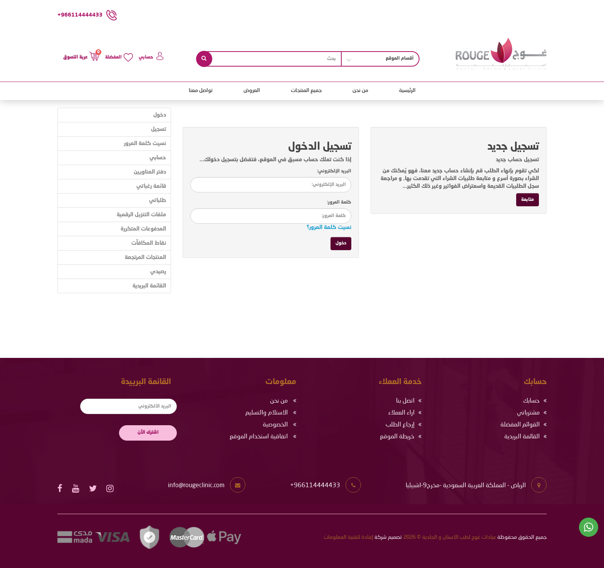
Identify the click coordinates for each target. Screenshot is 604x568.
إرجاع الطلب (400, 425)
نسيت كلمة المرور (145, 143)
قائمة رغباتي (151, 186)
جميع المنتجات (306, 90)
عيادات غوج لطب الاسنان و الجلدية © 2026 (449, 537)
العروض (251, 90)
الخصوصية (275, 425)
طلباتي (157, 200)
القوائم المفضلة (520, 425)
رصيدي (158, 271)
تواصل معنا (201, 90)
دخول (159, 115)
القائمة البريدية (149, 286)
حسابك (531, 401)
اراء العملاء (401, 413)
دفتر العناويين (150, 172)
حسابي (157, 157)
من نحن (360, 90)
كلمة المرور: (339, 202)
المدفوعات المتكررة (143, 229)
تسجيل (158, 129)
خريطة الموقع (397, 437)
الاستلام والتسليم (266, 413)
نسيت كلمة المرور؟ (329, 227)
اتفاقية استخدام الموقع (259, 437)
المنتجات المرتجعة (145, 257)
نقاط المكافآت (148, 243)
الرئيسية (407, 90)
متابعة (527, 199)
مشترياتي (528, 413)
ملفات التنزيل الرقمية (141, 214)
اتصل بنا (405, 401)
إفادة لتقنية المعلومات (348, 537)
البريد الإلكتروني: (334, 171)
